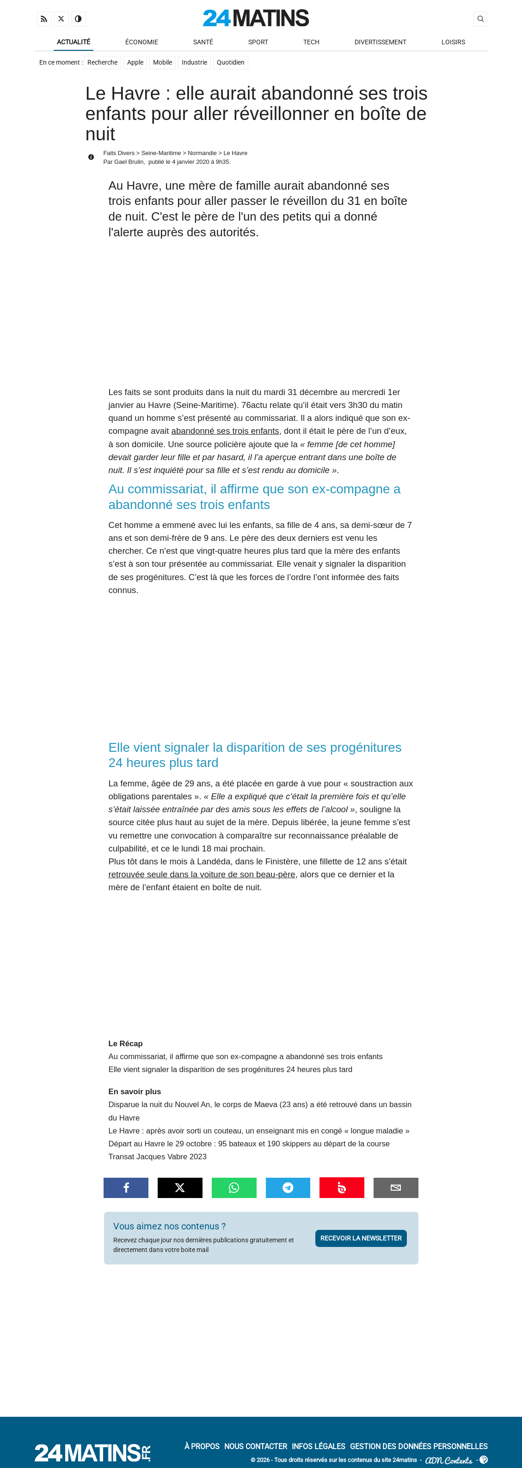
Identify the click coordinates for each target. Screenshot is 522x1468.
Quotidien (231, 63)
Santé (203, 42)
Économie (141, 42)
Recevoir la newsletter (361, 1238)
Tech (311, 42)
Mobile (163, 63)
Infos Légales (318, 1447)
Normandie (202, 153)
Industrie (195, 63)
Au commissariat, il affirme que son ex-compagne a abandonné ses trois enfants (246, 1057)
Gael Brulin (128, 162)
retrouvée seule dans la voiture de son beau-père (202, 875)
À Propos (202, 1447)
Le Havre (235, 153)
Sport (258, 42)
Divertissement (380, 42)
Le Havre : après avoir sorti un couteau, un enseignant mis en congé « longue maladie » (259, 1131)
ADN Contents (449, 1461)
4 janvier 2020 (190, 162)
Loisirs (453, 42)
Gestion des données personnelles (419, 1447)
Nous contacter (255, 1447)
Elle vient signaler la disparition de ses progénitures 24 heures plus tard (231, 1070)
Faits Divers (119, 153)
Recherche (103, 63)
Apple (136, 63)
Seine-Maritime (161, 153)
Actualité (73, 42)
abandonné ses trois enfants (225, 431)
